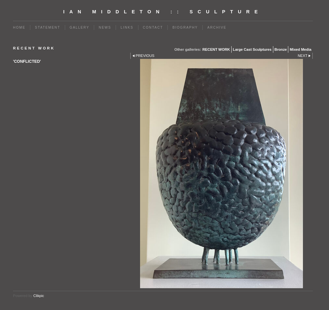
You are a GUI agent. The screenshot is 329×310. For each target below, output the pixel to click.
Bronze (281, 49)
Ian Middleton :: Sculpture (163, 11)
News (105, 27)
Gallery (79, 27)
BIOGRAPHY (185, 27)
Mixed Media (300, 49)
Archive (216, 27)
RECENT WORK (216, 49)
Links (127, 27)
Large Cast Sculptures (252, 49)
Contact (153, 27)
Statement (47, 27)
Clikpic (38, 296)
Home (19, 27)
